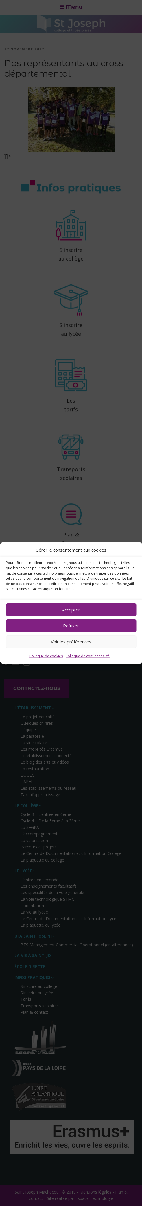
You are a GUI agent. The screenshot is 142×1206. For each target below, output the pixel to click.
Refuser (71, 626)
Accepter (71, 610)
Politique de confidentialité (88, 656)
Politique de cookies (46, 656)
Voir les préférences (71, 642)
